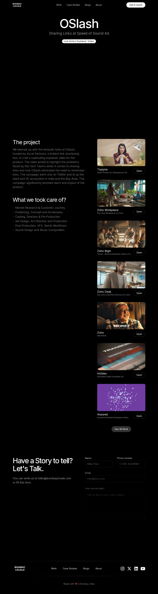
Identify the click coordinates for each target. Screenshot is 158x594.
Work (59, 5)
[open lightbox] (121, 152)
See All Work (121, 429)
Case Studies (73, 5)
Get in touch (135, 4)
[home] (26, 5)
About (99, 5)
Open (139, 170)
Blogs (88, 5)
